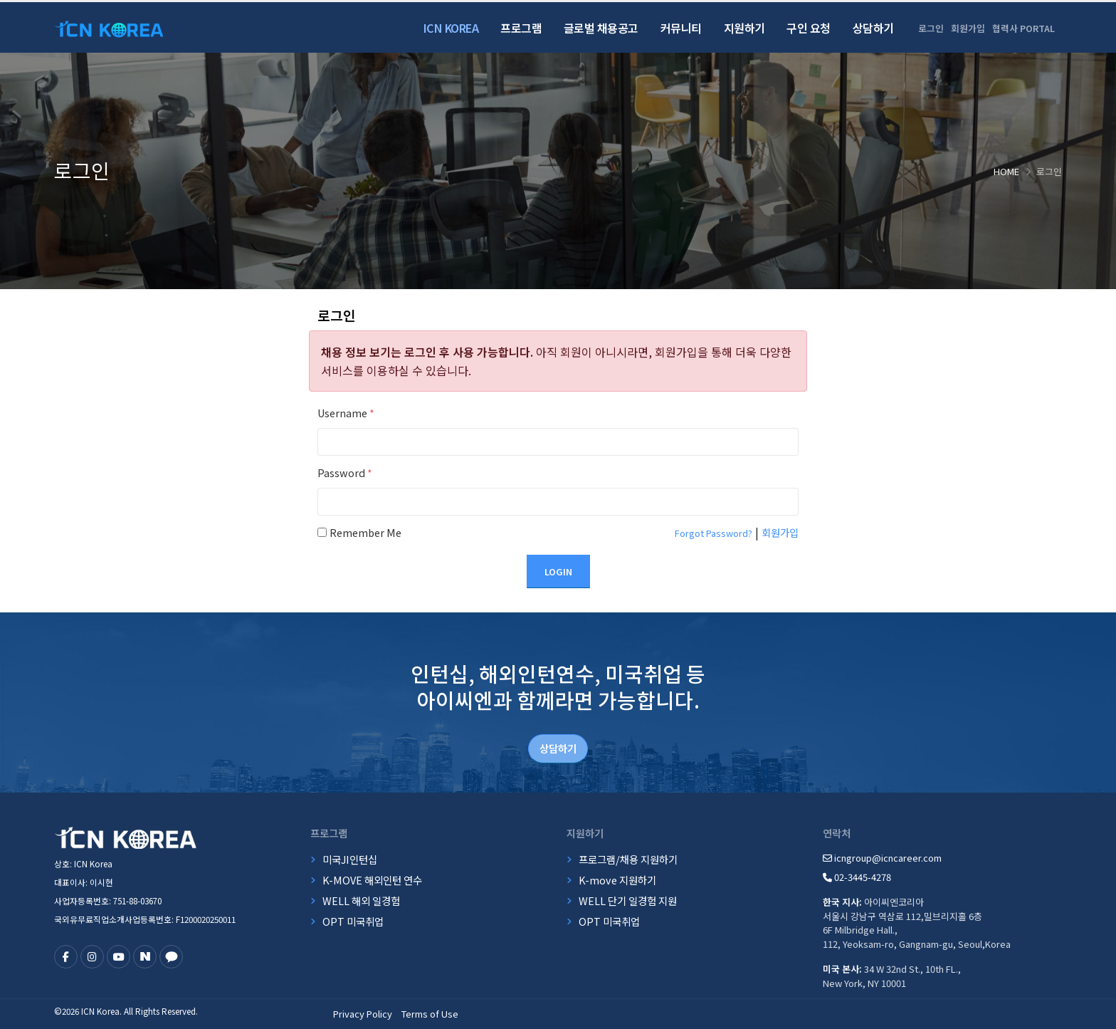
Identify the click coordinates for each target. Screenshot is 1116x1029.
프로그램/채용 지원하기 (628, 859)
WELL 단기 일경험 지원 (628, 900)
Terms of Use (429, 1013)
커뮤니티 (681, 27)
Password (344, 472)
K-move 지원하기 (617, 879)
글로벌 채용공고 (601, 27)
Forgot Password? (713, 533)
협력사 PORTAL (1023, 28)
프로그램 (521, 27)
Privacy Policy (362, 1013)
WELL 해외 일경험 (361, 900)
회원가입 (968, 28)
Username (345, 412)
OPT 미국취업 (353, 921)
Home (1006, 171)
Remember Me (365, 532)
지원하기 (744, 27)
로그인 (931, 28)
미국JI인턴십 (349, 859)
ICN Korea (451, 27)
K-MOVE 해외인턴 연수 (372, 879)
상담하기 (873, 27)
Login (558, 571)
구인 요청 (808, 27)
